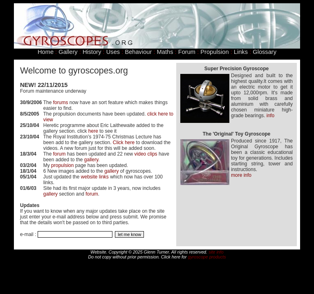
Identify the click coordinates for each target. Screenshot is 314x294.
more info (241, 175)
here (93, 131)
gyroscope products (207, 256)
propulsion (62, 165)
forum (59, 154)
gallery (91, 160)
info (270, 115)
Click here (124, 142)
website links (95, 177)
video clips (146, 154)
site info (216, 251)
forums (60, 102)
